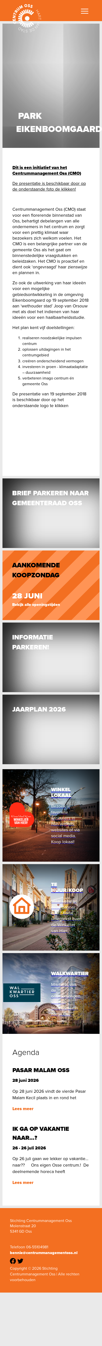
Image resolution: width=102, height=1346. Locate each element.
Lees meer (23, 1108)
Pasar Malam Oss (40, 1070)
